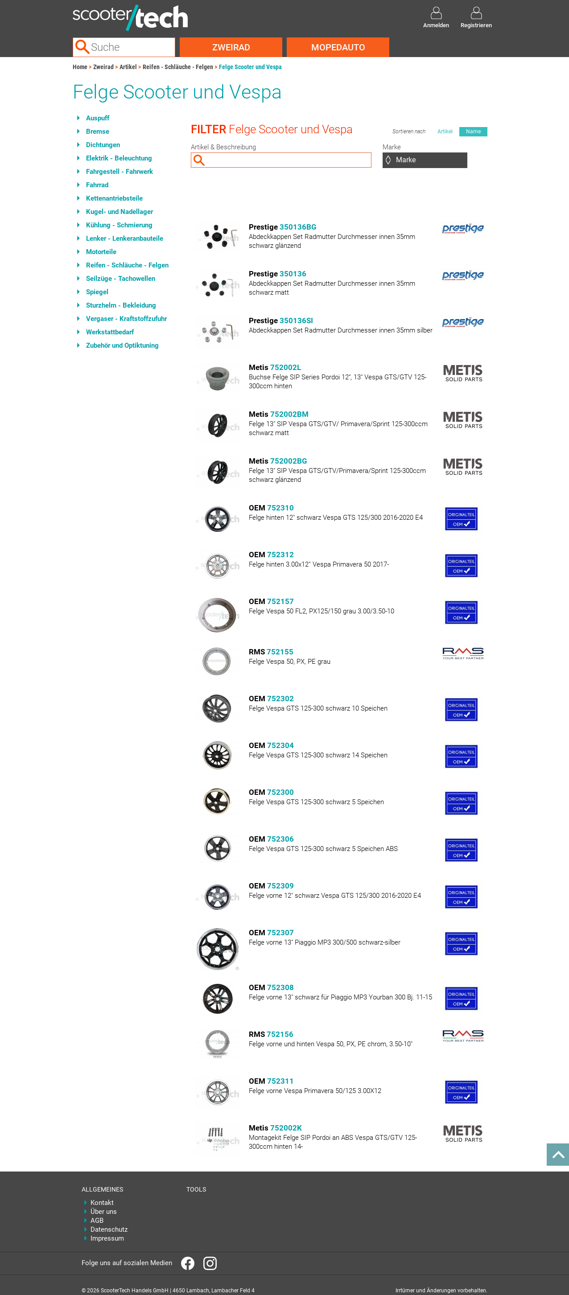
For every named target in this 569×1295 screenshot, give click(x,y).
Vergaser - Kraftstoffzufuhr (126, 319)
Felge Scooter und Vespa (250, 66)
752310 (280, 507)
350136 (293, 273)
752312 (280, 554)
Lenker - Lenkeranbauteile (124, 238)
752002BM (289, 414)
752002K (286, 1127)
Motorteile (101, 252)
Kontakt (102, 1203)
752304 (280, 745)
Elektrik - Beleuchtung (119, 158)
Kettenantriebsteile (114, 198)
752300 (280, 792)
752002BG (288, 460)
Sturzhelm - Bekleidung (121, 305)
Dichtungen (103, 145)
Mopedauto (338, 47)
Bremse (97, 131)
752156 (280, 1034)
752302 (280, 698)
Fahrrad (97, 185)
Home (80, 66)
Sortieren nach (408, 131)
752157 (280, 601)
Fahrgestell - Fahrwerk (119, 172)
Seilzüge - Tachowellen (120, 279)
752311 (280, 1081)
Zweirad (231, 47)
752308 (280, 987)
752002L (285, 367)
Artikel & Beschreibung (223, 147)
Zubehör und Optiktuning (122, 345)
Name (473, 131)
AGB (97, 1221)
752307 (280, 932)
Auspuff (97, 118)
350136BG (298, 226)
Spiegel (97, 292)
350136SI (296, 320)
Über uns (104, 1212)
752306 (280, 839)
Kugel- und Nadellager (119, 212)
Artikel (128, 66)
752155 (280, 651)
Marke (392, 147)
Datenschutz (109, 1229)
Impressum (107, 1238)
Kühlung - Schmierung (119, 225)
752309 (280, 885)
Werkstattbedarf (110, 332)
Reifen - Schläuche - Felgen (178, 66)
